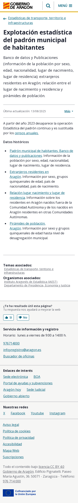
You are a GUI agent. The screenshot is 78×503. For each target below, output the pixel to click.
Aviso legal (11, 424)
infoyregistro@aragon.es (22, 350)
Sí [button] (8, 317)
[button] (48, 5)
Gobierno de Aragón (18, 471)
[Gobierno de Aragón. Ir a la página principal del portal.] (17, 5)
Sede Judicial (36, 389)
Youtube (37, 413)
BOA (37, 376)
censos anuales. (27, 133)
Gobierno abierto (16, 396)
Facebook (18, 413)
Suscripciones (13, 457)
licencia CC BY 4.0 (51, 466)
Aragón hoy (12, 389)
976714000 (11, 343)
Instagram (57, 413)
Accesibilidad (12, 444)
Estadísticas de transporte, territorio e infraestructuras (29, 271)
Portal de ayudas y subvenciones (28, 383)
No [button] (23, 317)
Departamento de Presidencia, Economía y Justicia (37, 285)
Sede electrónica (15, 376)
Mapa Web (11, 450)
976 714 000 (12, 481)
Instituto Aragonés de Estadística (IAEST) (30, 282)
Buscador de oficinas (18, 356)
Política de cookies (17, 431)
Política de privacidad (18, 437)
